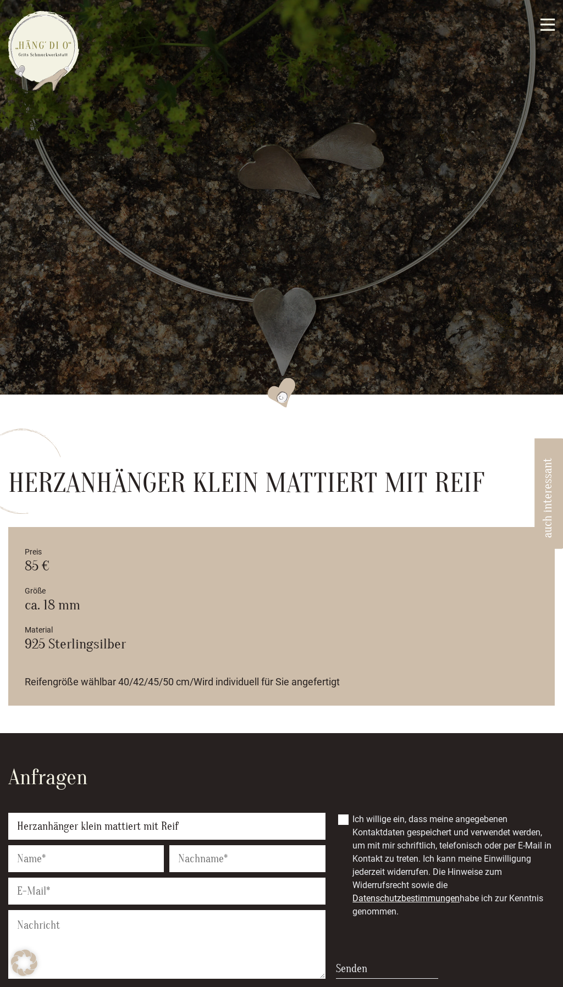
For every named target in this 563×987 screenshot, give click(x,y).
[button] (24, 963)
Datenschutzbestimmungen (406, 898)
